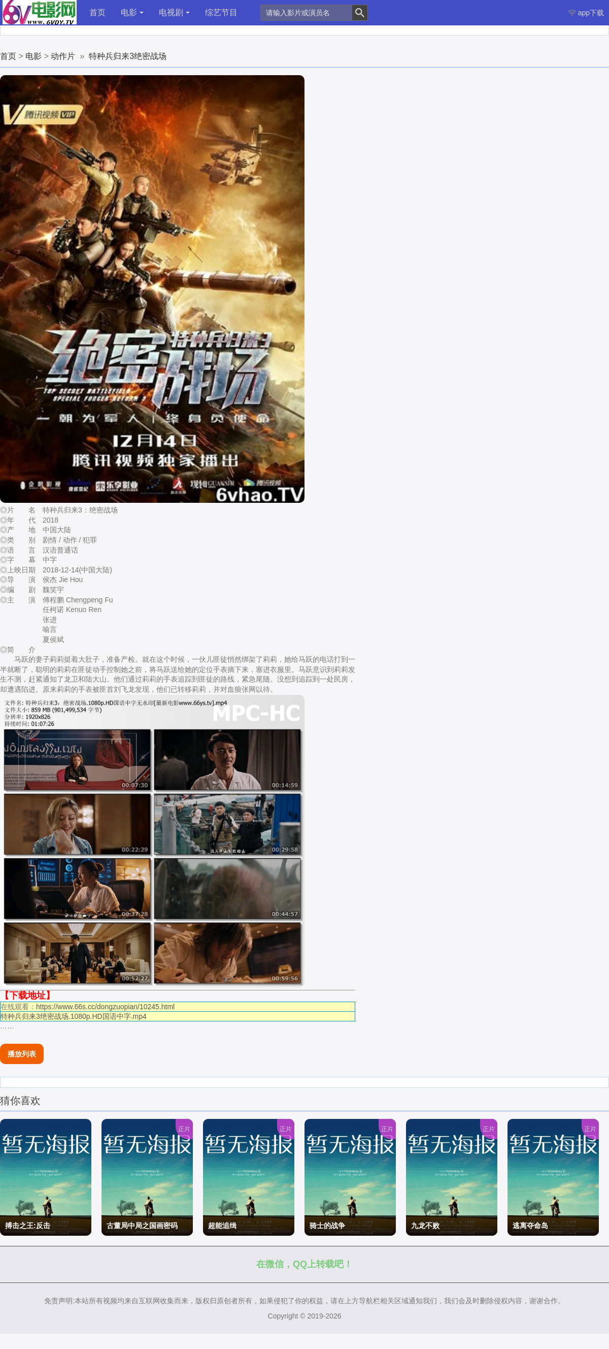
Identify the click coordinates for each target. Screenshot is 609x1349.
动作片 (63, 56)
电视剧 (174, 12)
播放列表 (22, 1054)
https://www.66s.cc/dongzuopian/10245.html (105, 1007)
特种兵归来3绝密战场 (127, 56)
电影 (132, 12)
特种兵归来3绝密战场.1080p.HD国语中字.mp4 (74, 1016)
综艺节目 (221, 12)
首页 (97, 12)
